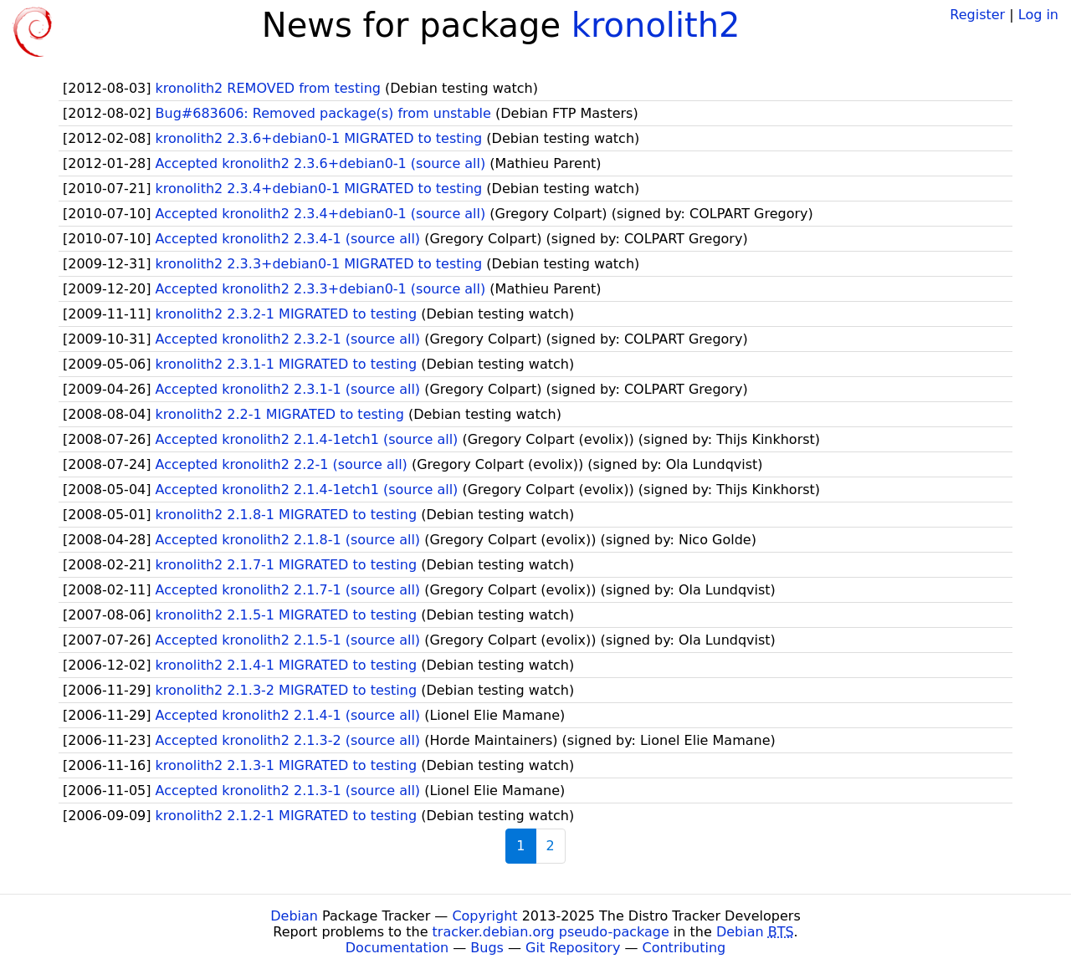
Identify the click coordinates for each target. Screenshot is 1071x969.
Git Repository (572, 948)
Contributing (684, 948)
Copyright (484, 916)
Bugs (487, 948)
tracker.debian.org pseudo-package (551, 932)
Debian (294, 916)
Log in (1038, 15)
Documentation (397, 948)
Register (977, 15)
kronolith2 (655, 25)
